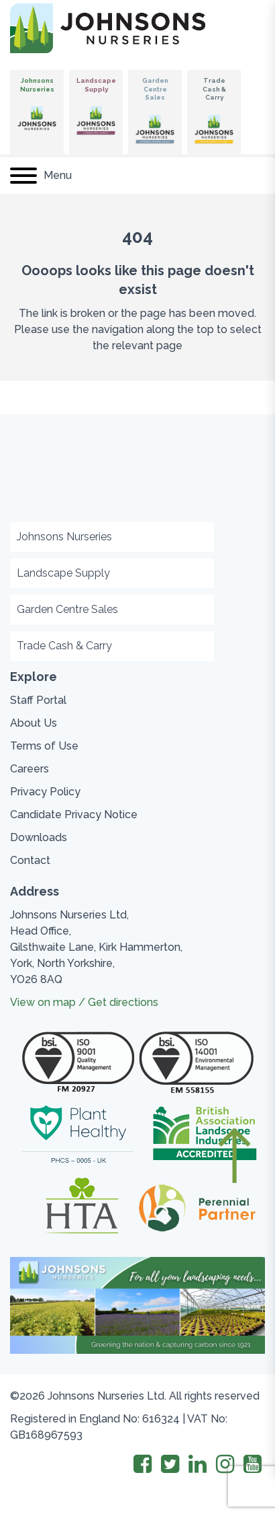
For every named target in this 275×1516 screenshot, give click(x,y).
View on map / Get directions (84, 1002)
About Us (33, 723)
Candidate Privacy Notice (74, 814)
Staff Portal (38, 700)
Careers (29, 768)
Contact (30, 860)
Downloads (38, 837)
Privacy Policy (45, 791)
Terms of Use (44, 745)
